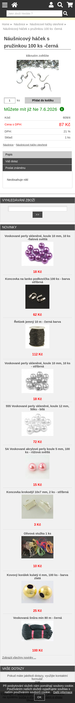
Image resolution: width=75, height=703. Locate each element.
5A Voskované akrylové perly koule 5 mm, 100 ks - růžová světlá (37, 450)
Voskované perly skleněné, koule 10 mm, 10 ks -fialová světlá (37, 237)
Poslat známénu (15, 167)
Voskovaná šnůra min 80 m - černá (37, 617)
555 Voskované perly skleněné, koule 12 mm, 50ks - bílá (37, 407)
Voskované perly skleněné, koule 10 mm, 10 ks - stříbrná (37, 365)
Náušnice (8, 144)
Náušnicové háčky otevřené (31, 144)
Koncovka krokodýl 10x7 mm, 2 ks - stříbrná (37, 492)
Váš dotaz (11, 161)
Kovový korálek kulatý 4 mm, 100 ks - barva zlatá (37, 576)
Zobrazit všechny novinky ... (19, 657)
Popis (8, 154)
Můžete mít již (34, 109)
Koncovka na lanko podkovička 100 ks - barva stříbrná (37, 280)
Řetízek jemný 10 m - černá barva (37, 321)
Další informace (62, 692)
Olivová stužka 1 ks (37, 533)
